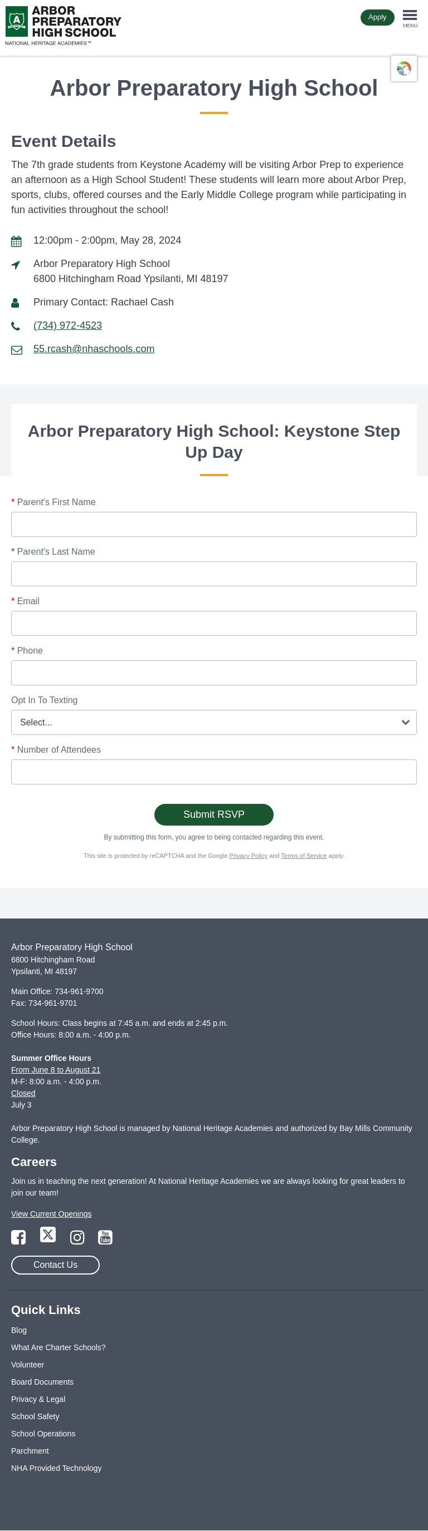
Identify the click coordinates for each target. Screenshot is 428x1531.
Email (25, 601)
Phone (27, 650)
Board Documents (42, 1381)
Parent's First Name (53, 502)
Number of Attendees (56, 749)
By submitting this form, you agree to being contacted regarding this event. (214, 837)
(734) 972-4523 (67, 325)
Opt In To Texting (44, 700)
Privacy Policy (249, 855)
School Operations (43, 1433)
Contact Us (55, 1265)
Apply (377, 17)
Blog (19, 1330)
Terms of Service (304, 855)
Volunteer (27, 1364)
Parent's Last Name (53, 551)
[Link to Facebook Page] (19, 1240)
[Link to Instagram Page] (78, 1240)
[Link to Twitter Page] (49, 1240)
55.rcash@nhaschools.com (93, 348)
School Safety (35, 1416)
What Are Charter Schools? (58, 1347)
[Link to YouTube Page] (105, 1240)
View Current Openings (51, 1213)
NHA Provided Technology (56, 1468)
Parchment (30, 1450)
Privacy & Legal (38, 1399)
